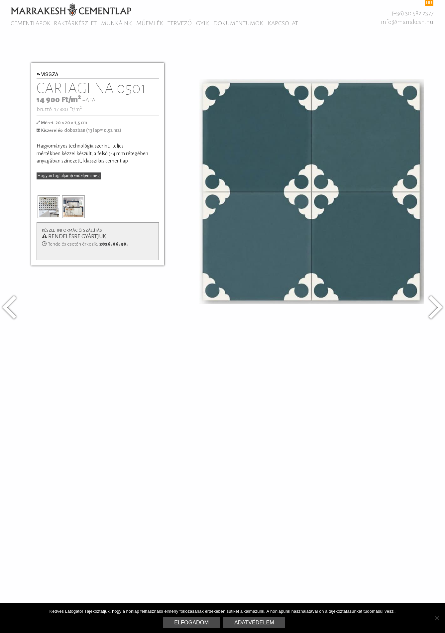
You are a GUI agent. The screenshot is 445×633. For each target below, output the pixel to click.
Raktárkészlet (75, 23)
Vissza (47, 75)
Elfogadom (191, 622)
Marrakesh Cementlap (71, 9)
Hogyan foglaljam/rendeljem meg (69, 175)
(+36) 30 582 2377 (412, 13)
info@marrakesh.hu (407, 22)
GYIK (202, 23)
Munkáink (116, 23)
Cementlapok (31, 23)
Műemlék (149, 23)
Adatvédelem (254, 622)
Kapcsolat (283, 23)
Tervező (179, 23)
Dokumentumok (238, 23)
